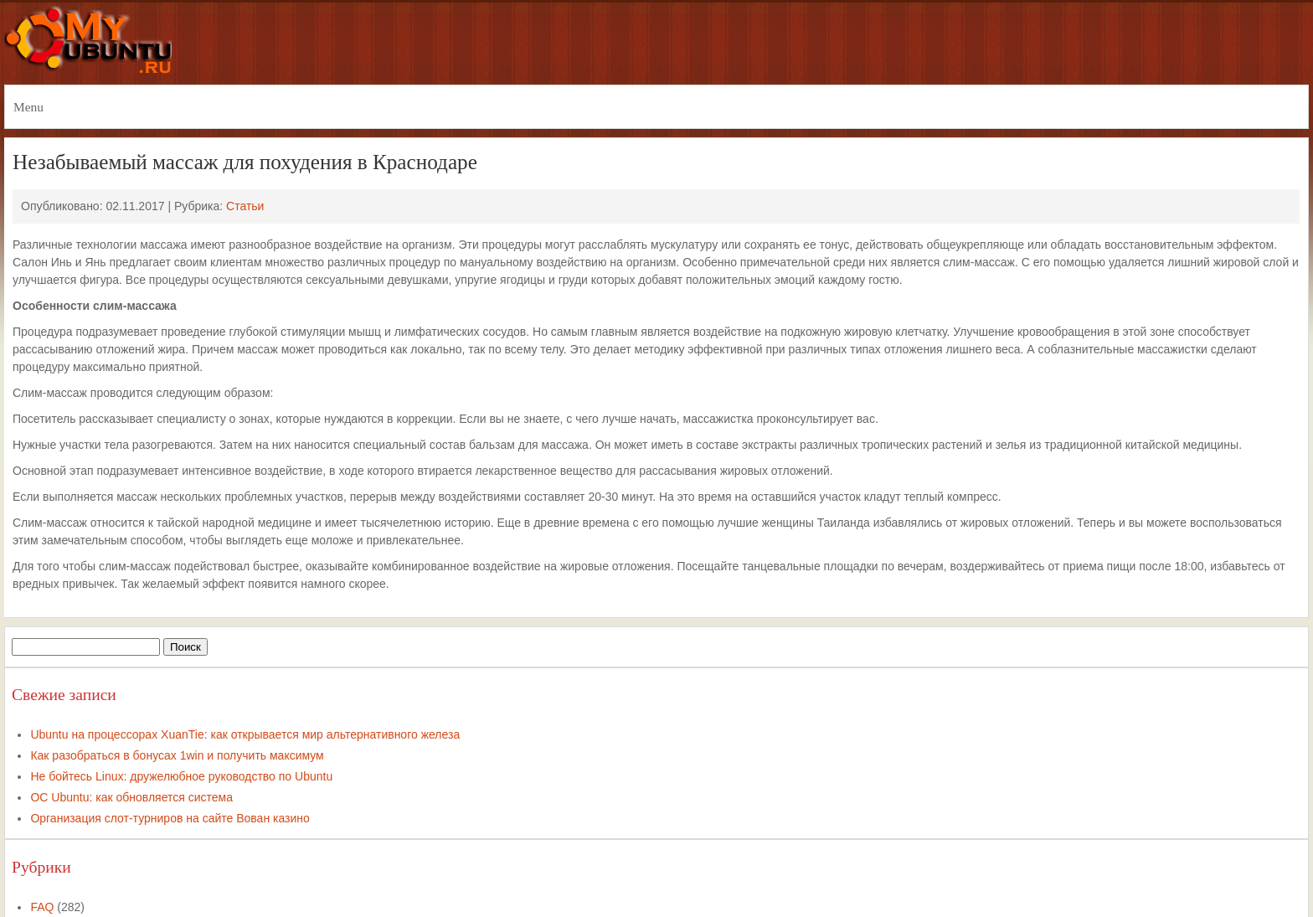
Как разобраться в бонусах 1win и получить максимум (176, 755)
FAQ (42, 907)
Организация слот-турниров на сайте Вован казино (169, 818)
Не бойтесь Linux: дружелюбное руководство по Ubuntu (181, 776)
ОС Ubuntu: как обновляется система (131, 797)
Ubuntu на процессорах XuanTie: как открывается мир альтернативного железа (245, 734)
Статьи (245, 206)
